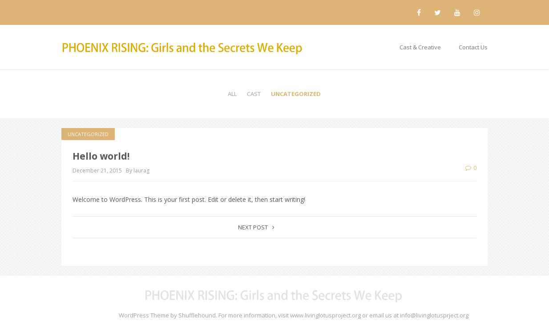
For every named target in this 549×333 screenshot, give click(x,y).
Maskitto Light (99, 315)
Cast (254, 94)
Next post (256, 227)
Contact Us (473, 47)
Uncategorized (296, 94)
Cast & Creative (420, 47)
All (232, 94)
